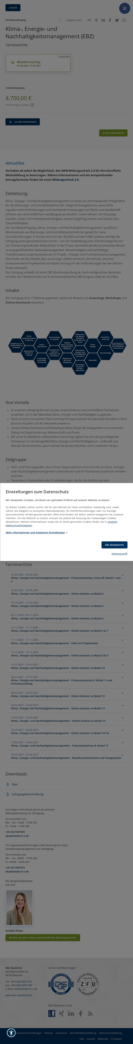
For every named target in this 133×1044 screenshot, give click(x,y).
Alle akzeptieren (114, 544)
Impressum (119, 553)
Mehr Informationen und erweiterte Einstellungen (37, 532)
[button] (11, 1032)
